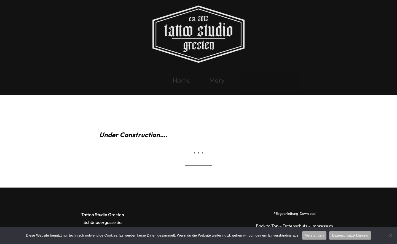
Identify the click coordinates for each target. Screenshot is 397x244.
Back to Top (267, 226)
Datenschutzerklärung (350, 235)
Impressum (322, 226)
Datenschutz (295, 226)
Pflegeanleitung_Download (294, 213)
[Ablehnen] (390, 235)
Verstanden (314, 235)
